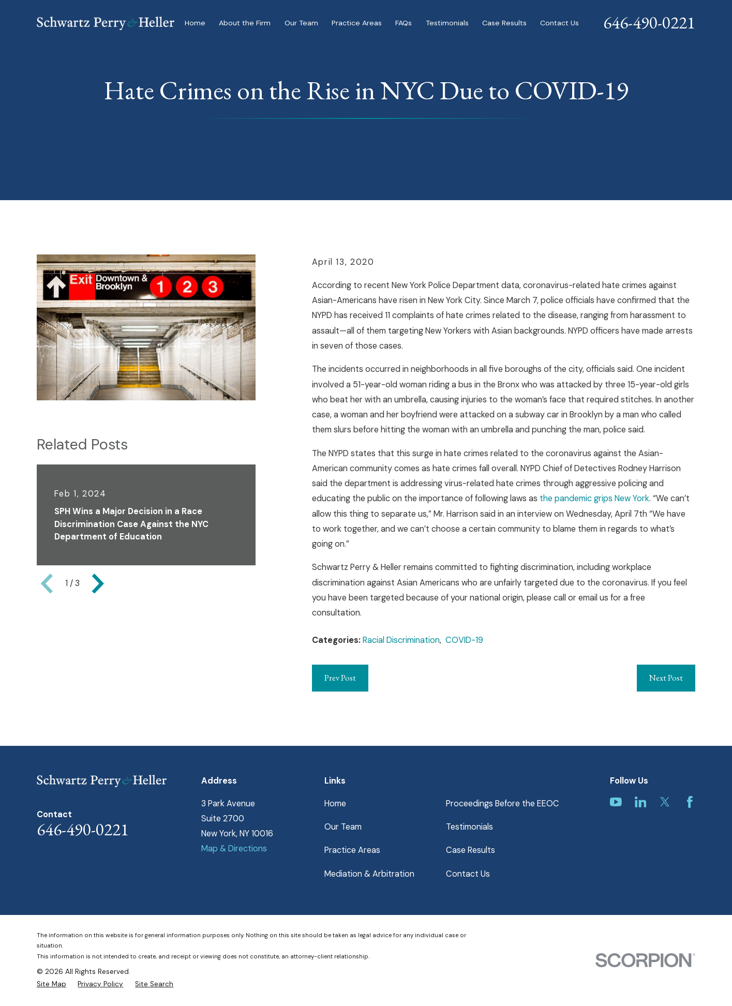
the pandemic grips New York (594, 498)
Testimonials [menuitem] (447, 22)
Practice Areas (352, 850)
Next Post (666, 677)
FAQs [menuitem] (403, 22)
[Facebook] (690, 802)
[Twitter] (665, 802)
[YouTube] (616, 802)
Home (335, 803)
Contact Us (468, 873)
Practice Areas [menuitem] (357, 22)
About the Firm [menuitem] (245, 22)
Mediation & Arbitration (369, 873)
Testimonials (469, 826)
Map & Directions (234, 848)
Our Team (343, 826)
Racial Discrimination (401, 640)
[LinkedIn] (641, 802)
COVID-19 (464, 640)
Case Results (470, 850)
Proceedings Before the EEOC (502, 803)
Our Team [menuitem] (301, 22)
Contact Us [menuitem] (559, 22)
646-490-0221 (649, 22)
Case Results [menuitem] (504, 22)
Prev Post (340, 677)
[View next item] (98, 584)
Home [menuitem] (195, 22)
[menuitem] (51, 984)
